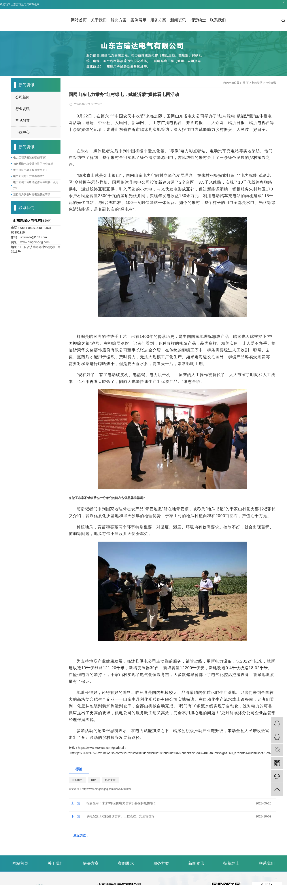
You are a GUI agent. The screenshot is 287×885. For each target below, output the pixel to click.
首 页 (246, 82)
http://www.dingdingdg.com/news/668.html (106, 789)
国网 (93, 779)
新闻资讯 (178, 20)
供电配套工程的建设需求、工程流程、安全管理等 (121, 816)
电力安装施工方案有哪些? (28, 176)
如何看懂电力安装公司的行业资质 (33, 163)
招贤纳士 (198, 20)
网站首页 (79, 20)
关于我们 (99, 20)
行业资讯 (22, 109)
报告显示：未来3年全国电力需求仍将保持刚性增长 (121, 803)
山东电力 (77, 779)
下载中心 (22, 132)
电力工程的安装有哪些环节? (30, 157)
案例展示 (138, 20)
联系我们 (218, 20)
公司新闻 (22, 97)
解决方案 (119, 20)
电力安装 (110, 779)
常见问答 (22, 120)
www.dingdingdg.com (34, 242)
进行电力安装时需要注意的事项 (31, 194)
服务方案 (158, 20)
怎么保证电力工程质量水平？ (30, 169)
